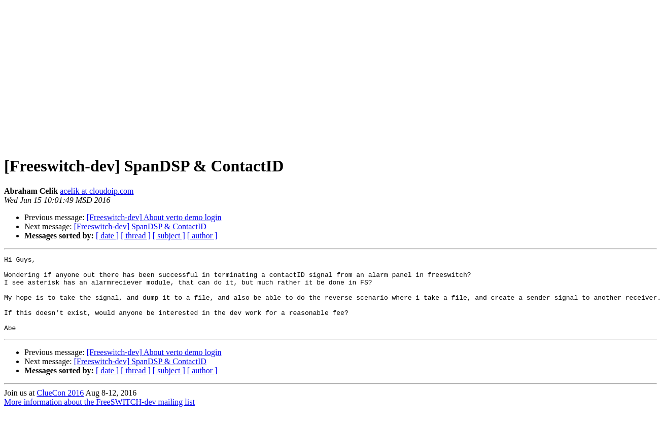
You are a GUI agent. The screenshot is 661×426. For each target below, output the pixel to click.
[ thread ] (136, 235)
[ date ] (107, 235)
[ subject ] (169, 235)
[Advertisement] (330, 75)
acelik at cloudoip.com (96, 191)
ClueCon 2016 (60, 408)
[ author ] (202, 235)
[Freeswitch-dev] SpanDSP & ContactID (140, 226)
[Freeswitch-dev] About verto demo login (154, 217)
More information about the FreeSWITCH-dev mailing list (99, 417)
